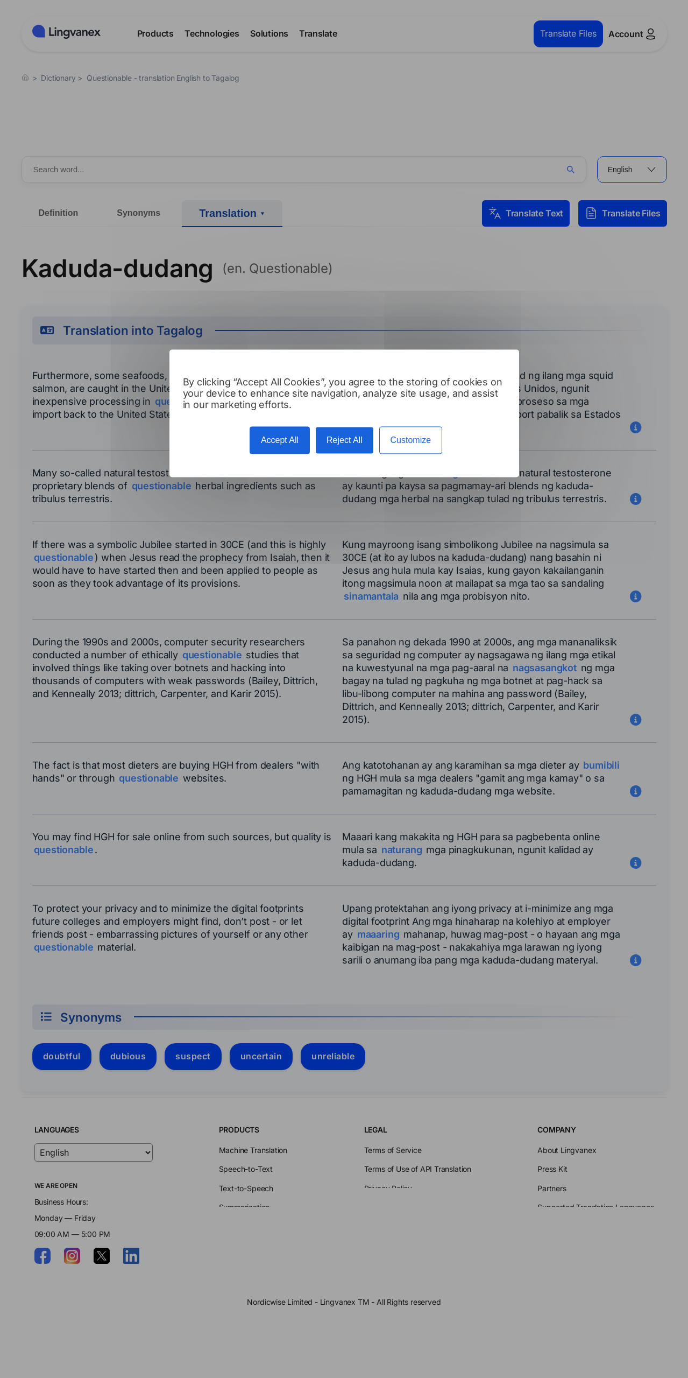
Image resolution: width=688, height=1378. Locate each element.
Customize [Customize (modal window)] (411, 440)
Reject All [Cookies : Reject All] (345, 440)
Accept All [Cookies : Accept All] (280, 440)
